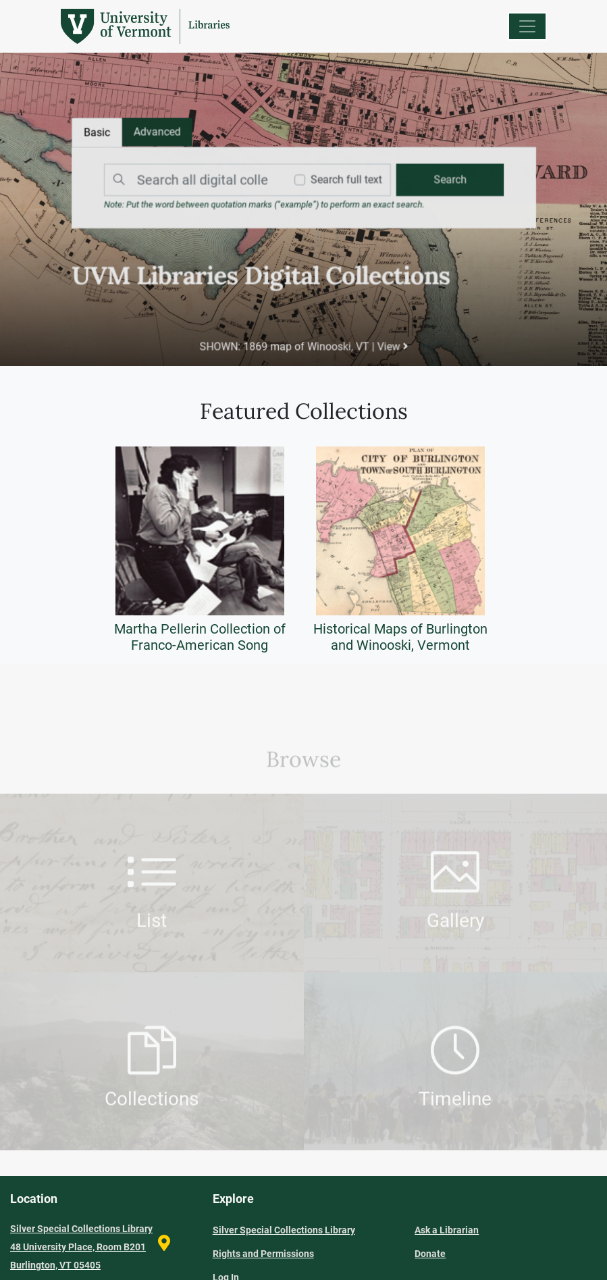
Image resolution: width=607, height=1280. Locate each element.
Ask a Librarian (447, 1230)
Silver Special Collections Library (284, 1230)
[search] (447, 181)
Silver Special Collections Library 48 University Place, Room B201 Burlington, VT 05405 (81, 1247)
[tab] (158, 133)
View (391, 345)
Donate (430, 1253)
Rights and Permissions (263, 1253)
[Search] (192, 181)
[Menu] (527, 26)
